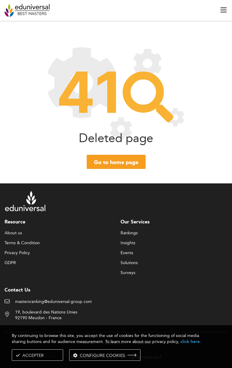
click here (190, 341)
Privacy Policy (17, 253)
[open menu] (224, 10)
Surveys (128, 273)
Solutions (129, 263)
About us (13, 233)
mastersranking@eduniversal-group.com (53, 302)
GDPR (10, 263)
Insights (128, 243)
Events (127, 253)
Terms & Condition (22, 243)
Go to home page (116, 162)
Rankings (129, 233)
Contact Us (17, 290)
